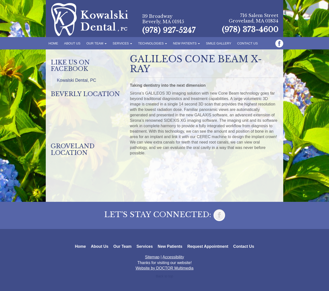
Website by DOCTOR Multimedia (164, 268)
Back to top (164, 276)
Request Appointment (207, 246)
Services (122, 43)
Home (53, 43)
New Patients (186, 43)
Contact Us (247, 43)
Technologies (152, 43)
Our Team (96, 43)
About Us (72, 43)
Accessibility (173, 257)
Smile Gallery (218, 43)
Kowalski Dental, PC (76, 80)
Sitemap (152, 257)
